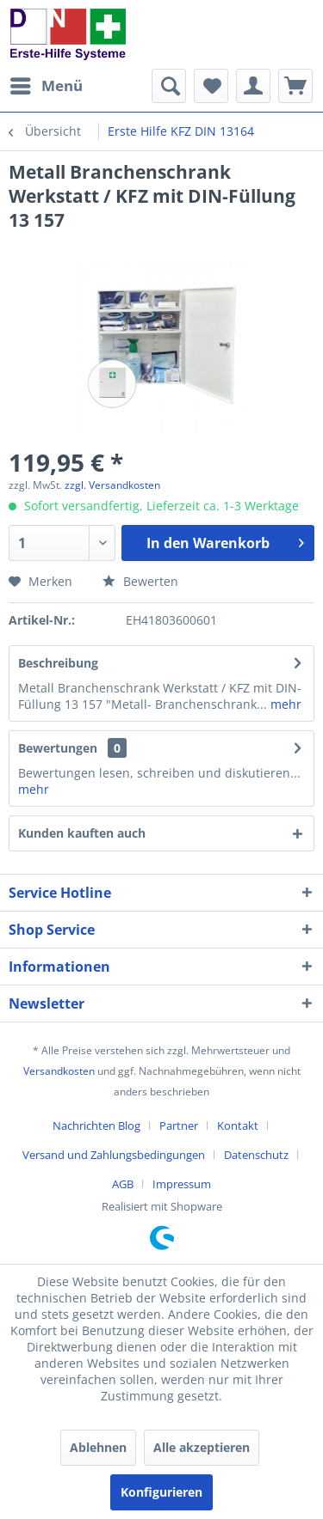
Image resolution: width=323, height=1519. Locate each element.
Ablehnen (98, 1447)
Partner (178, 1125)
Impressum (181, 1184)
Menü (46, 83)
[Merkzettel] (211, 86)
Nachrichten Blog (96, 1125)
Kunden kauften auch (82, 833)
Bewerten (140, 581)
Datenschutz (256, 1154)
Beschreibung (58, 663)
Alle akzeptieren (201, 1447)
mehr (284, 704)
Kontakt (237, 1125)
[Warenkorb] (295, 86)
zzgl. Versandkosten (112, 485)
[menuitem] (45, 86)
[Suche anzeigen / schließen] (169, 86)
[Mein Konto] (253, 86)
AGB (123, 1184)
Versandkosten (59, 1071)
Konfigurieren (161, 1492)
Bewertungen (57, 748)
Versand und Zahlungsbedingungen (113, 1154)
